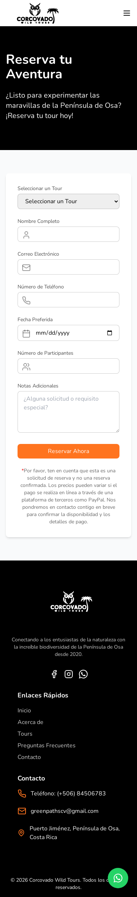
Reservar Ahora (68, 451)
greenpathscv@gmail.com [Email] (65, 811)
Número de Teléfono (41, 286)
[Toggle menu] (126, 13)
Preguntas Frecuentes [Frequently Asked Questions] (47, 745)
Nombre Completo (39, 221)
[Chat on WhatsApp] (118, 878)
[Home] (68, 607)
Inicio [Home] (24, 711)
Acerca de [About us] (30, 722)
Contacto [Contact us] (29, 757)
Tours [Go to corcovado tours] (25, 734)
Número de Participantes (45, 353)
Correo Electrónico (38, 254)
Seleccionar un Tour (40, 188)
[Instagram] (68, 674)
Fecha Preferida (35, 319)
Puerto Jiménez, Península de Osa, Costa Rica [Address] (75, 833)
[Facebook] (54, 674)
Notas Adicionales (38, 385)
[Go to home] (35, 13)
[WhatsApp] (83, 674)
